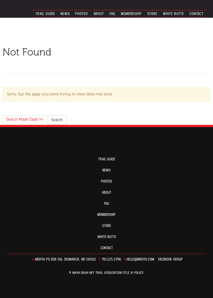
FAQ (113, 14)
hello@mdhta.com (140, 259)
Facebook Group (170, 259)
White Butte (173, 14)
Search (57, 120)
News (65, 14)
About (98, 14)
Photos (81, 14)
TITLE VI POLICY (132, 273)
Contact (196, 14)
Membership (131, 14)
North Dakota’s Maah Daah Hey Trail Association (30, 7)
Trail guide (45, 14)
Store (152, 14)
